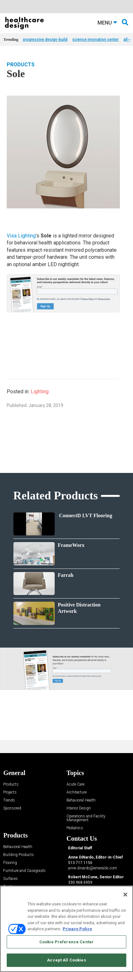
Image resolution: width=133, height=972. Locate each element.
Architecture (76, 792)
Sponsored (12, 808)
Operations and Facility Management (86, 818)
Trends (9, 800)
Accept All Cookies (66, 960)
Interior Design (78, 808)
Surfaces (10, 879)
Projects (10, 792)
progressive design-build (45, 39)
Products (21, 65)
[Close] (125, 895)
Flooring (10, 863)
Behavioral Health (81, 800)
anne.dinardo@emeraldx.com (92, 868)
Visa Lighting (21, 236)
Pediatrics (74, 828)
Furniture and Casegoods (24, 871)
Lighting (40, 391)
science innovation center (95, 39)
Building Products (18, 855)
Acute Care (75, 784)
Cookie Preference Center (66, 941)
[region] (66, 929)
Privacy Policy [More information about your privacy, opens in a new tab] (77, 928)
